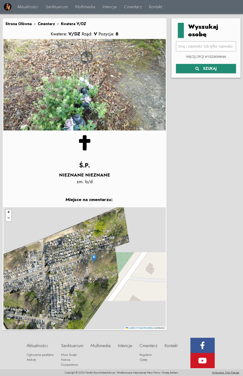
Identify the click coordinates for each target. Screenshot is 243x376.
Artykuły (31, 360)
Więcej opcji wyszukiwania (206, 57)
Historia (65, 360)
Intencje (110, 6)
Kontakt (155, 6)
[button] (94, 258)
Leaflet (130, 328)
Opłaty (144, 360)
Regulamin (146, 355)
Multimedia (85, 6)
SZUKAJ (206, 68)
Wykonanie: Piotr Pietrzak (225, 372)
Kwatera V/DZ (73, 24)
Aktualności (27, 6)
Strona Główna (18, 24)
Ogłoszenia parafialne (40, 355)
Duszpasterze (69, 364)
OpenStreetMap (146, 328)
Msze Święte (69, 355)
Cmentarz (133, 6)
